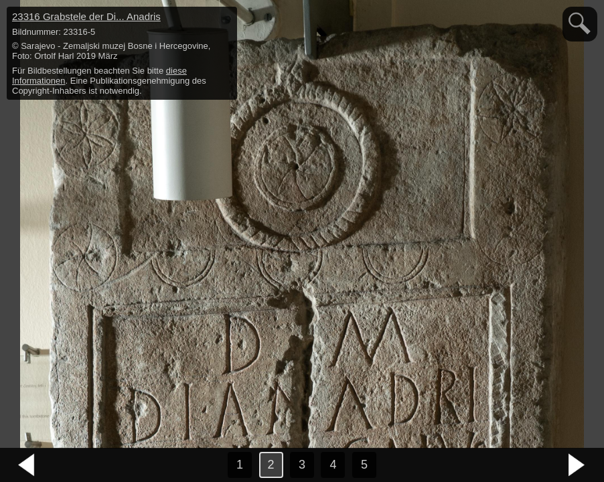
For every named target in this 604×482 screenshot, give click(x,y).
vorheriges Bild (27, 465)
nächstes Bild (577, 465)
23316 (86, 16)
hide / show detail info (225, 19)
